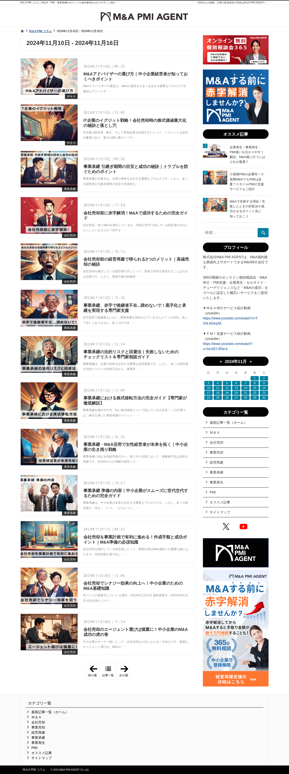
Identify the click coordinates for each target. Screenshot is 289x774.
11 (217, 388)
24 (208, 397)
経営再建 (216, 462)
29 (254, 397)
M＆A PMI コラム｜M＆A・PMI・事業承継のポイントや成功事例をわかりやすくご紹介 (68, 2)
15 (254, 388)
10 (208, 388)
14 (245, 388)
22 (254, 393)
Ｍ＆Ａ (71, 96)
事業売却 (216, 452)
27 (236, 397)
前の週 (93, 671)
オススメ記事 (220, 502)
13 (236, 388)
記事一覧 (108, 675)
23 (263, 393)
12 (226, 388)
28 (245, 397)
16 (263, 388)
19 (226, 393)
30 (263, 397)
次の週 (124, 671)
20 (236, 393)
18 (217, 393)
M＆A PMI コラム (34, 769)
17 (208, 393)
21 (245, 393)
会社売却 (70, 235)
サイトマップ (220, 512)
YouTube (244, 527)
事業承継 (70, 189)
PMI (213, 492)
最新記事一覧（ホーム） (228, 422)
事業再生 (216, 482)
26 (226, 397)
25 (217, 397)
